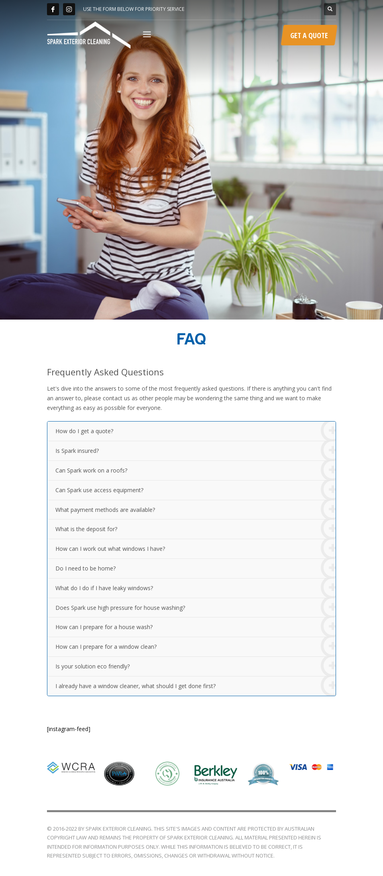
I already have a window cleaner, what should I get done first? (195, 686)
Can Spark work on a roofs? (195, 471)
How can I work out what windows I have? (195, 549)
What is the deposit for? (195, 529)
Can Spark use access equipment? (195, 490)
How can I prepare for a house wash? (195, 627)
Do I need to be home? (195, 569)
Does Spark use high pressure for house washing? (195, 608)
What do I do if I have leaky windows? (195, 588)
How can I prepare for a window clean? (195, 647)
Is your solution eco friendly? (195, 666)
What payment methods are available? (195, 510)
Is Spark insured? (195, 451)
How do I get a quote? (195, 431)
